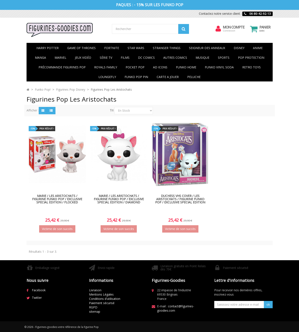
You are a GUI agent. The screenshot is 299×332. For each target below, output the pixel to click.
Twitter (37, 298)
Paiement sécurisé (102, 303)
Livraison (95, 290)
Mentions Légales (101, 294)
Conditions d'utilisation (104, 299)
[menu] (218, 28)
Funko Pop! (43, 89)
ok (268, 304)
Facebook (39, 290)
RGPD (93, 307)
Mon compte (233, 27)
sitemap (94, 311)
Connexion (229, 30)
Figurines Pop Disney (70, 89)
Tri (111, 110)
